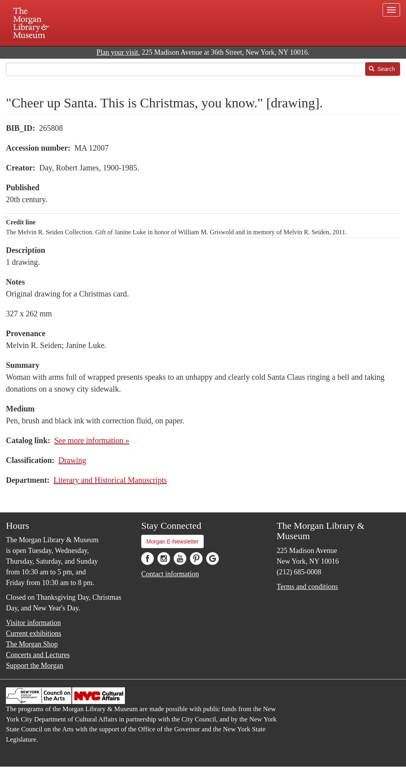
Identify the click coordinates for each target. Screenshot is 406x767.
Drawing (72, 460)
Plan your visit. (118, 52)
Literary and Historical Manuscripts (110, 480)
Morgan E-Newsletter (172, 541)
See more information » (91, 440)
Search (382, 69)
